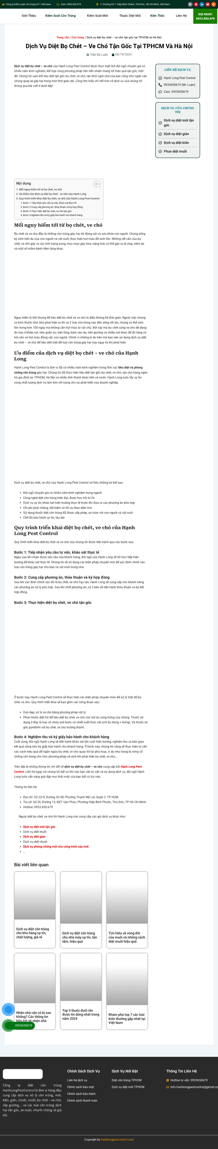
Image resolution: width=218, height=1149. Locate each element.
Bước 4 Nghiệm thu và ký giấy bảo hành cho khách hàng (52, 215)
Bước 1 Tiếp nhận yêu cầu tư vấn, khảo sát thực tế (50, 202)
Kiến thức (157, 15)
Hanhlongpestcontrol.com (117, 1139)
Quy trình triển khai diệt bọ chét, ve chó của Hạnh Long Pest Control (59, 198)
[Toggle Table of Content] (95, 184)
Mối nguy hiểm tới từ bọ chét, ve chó (40, 189)
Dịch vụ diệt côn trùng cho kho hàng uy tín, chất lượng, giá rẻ (32, 933)
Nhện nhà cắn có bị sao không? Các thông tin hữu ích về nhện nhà (33, 1017)
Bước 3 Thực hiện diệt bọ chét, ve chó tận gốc (47, 211)
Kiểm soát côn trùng (60, 15)
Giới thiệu (29, 15)
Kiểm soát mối (97, 15)
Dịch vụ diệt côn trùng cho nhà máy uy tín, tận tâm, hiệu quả (79, 937)
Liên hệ (181, 15)
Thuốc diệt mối (130, 15)
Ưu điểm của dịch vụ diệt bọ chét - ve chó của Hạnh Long (52, 194)
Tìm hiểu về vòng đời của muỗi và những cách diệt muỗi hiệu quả (127, 937)
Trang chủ (62, 37)
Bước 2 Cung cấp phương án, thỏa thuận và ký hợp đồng (53, 207)
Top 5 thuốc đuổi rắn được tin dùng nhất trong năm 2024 (80, 1014)
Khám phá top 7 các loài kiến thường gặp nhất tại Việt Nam (127, 1019)
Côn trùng (78, 37)
